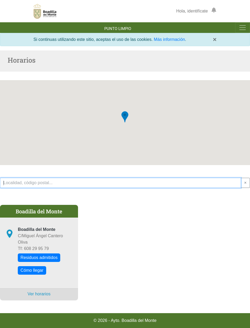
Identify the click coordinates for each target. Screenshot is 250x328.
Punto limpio (117, 28)
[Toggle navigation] (242, 27)
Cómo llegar (31, 270)
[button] (124, 117)
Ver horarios (39, 294)
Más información (169, 39)
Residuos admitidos (39, 257)
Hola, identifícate (192, 11)
